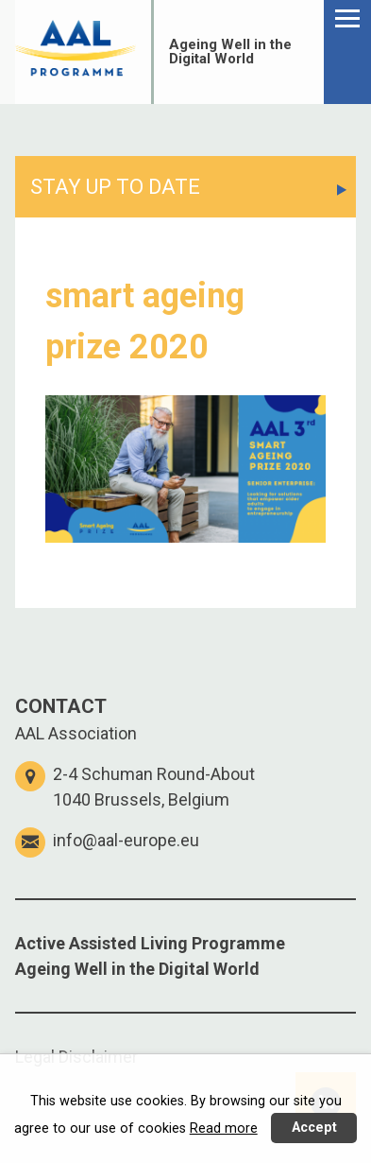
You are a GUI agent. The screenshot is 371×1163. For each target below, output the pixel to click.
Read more (224, 1128)
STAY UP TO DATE (115, 187)
